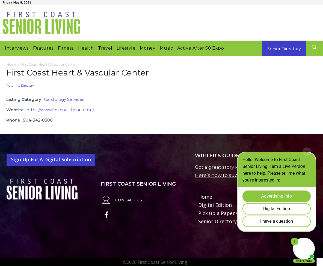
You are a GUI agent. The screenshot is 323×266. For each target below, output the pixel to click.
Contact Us (128, 200)
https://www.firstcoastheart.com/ (60, 109)
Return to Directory (20, 85)
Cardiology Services (64, 99)
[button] (314, 47)
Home (11, 64)
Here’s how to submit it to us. (229, 175)
